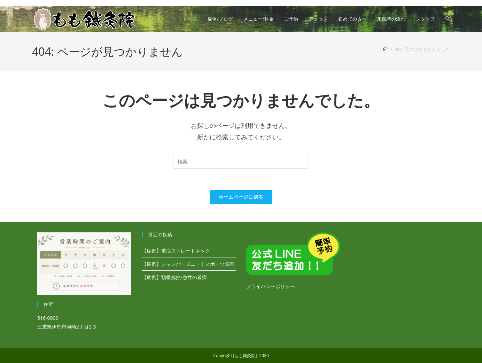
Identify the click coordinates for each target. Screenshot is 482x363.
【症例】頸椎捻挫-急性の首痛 (174, 277)
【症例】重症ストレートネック (176, 250)
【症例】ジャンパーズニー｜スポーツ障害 (188, 264)
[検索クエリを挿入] (241, 162)
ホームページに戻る (241, 197)
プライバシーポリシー (270, 286)
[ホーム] (385, 49)
